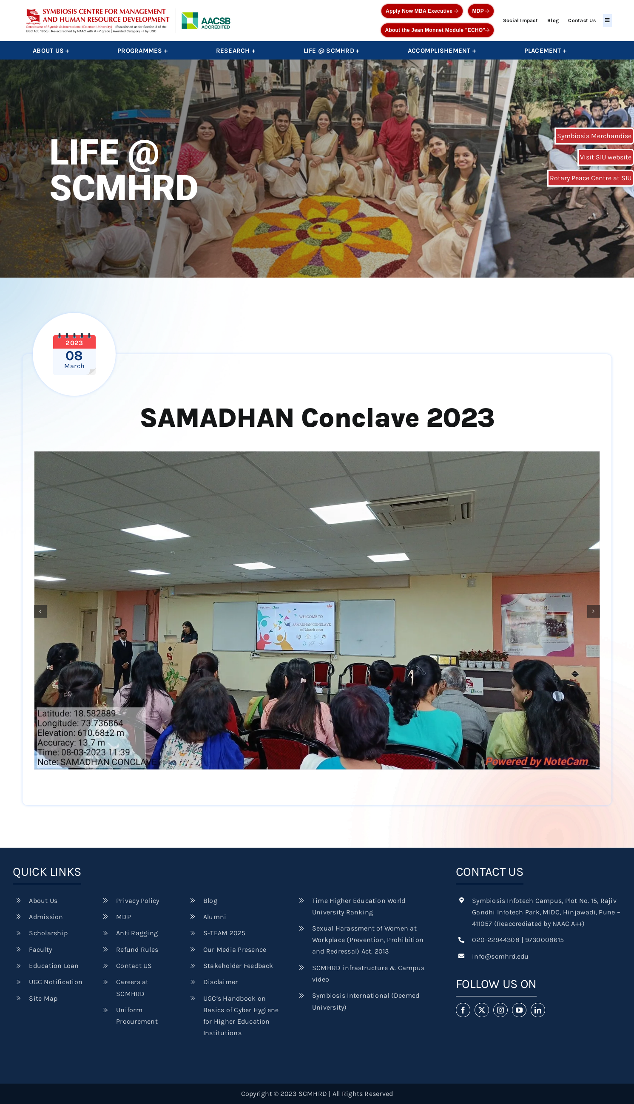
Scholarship (48, 933)
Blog (553, 20)
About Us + (51, 50)
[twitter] (482, 1010)
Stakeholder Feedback (238, 966)
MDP (481, 11)
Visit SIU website (605, 157)
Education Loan (54, 966)
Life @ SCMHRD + (332, 50)
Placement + (545, 50)
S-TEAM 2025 (224, 933)
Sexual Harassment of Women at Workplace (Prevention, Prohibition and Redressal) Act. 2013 (368, 939)
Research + (235, 50)
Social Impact (520, 20)
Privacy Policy (137, 901)
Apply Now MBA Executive (422, 11)
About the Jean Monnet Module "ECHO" (437, 30)
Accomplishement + (442, 50)
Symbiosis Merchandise (594, 136)
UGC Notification (55, 982)
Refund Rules (137, 949)
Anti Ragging (137, 933)
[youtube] (519, 1010)
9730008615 (544, 940)
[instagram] (500, 1010)
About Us (43, 901)
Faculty (40, 949)
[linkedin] (538, 1010)
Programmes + (142, 50)
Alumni (214, 917)
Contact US (134, 966)
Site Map (43, 998)
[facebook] (463, 1010)
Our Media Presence (234, 949)
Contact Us (581, 20)
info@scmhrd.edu (500, 956)
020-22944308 (496, 940)
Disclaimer (220, 982)
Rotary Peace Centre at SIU (590, 178)
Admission (46, 917)
